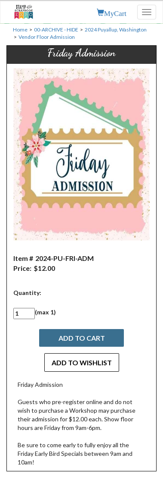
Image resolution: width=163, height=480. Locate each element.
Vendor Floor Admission (46, 37)
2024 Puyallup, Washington (116, 29)
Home (20, 29)
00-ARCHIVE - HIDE (56, 29)
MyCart (115, 12)
